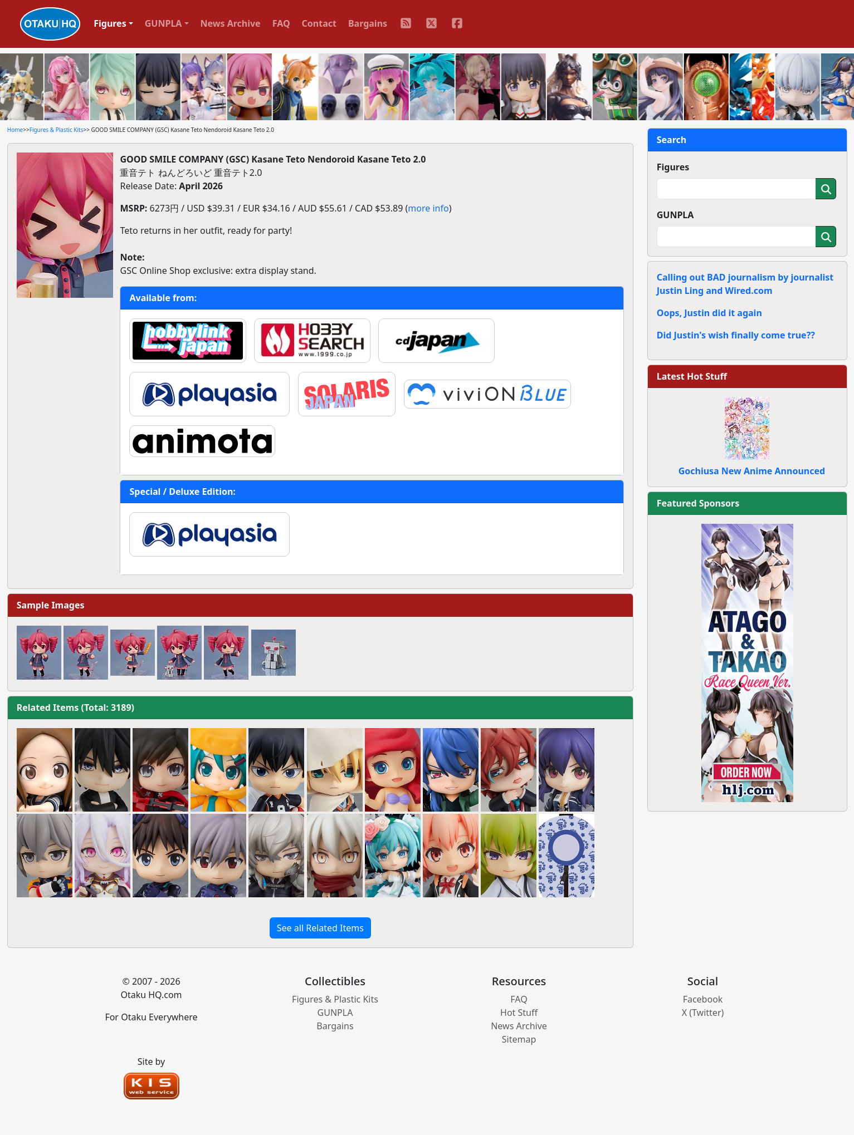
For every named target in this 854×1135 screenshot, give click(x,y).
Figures (673, 167)
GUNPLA (675, 215)
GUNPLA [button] (163, 23)
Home (15, 130)
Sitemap (519, 1039)
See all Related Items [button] (320, 928)
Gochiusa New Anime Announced (752, 471)
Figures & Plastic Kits (57, 130)
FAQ (281, 23)
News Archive (231, 23)
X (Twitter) (703, 1012)
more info (428, 208)
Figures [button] (110, 23)
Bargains (367, 23)
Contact (319, 23)
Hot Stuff (519, 1012)
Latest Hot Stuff (692, 376)
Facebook (703, 999)
